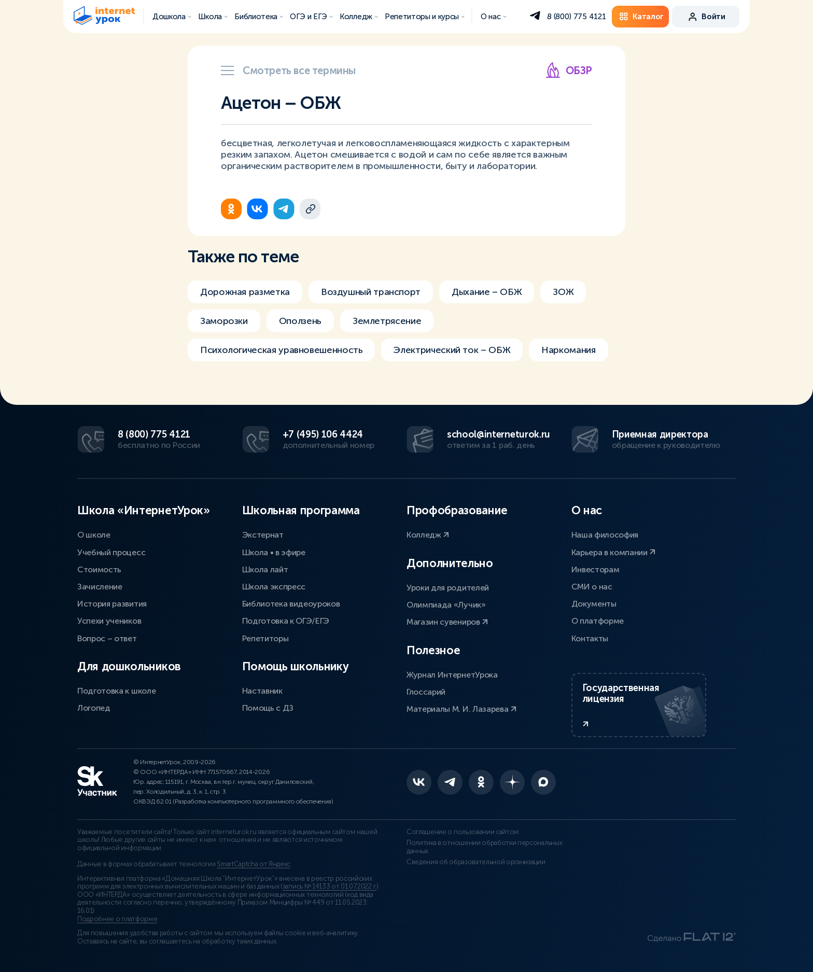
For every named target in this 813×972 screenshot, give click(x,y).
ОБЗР (568, 70)
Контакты (589, 638)
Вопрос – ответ (107, 638)
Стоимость (99, 569)
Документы (593, 603)
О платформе (597, 620)
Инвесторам (595, 569)
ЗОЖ (563, 292)
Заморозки (224, 321)
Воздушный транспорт (370, 292)
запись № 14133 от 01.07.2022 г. (329, 886)
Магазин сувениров (447, 621)
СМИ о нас (591, 586)
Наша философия (605, 534)
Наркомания (568, 350)
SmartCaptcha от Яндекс (253, 864)
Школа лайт (265, 569)
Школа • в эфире (273, 552)
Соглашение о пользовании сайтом (462, 832)
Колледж (427, 534)
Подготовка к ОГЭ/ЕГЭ (286, 620)
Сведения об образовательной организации (475, 862)
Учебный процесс (111, 552)
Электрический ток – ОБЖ (452, 350)
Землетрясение (387, 321)
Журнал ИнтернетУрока (452, 674)
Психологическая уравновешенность (281, 350)
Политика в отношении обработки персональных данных (484, 847)
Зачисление (99, 586)
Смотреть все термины (288, 70)
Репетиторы (265, 638)
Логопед (93, 707)
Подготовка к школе (116, 690)
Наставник (262, 690)
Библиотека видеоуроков (291, 603)
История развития (112, 603)
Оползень (300, 321)
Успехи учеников (109, 620)
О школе (93, 534)
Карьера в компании (613, 552)
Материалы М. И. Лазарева (461, 709)
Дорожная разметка (245, 292)
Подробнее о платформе (117, 919)
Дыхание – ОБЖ (487, 292)
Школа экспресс (274, 586)
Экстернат (263, 534)
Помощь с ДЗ (267, 707)
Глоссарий (425, 691)
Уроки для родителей (447, 587)
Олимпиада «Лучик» (446, 604)
